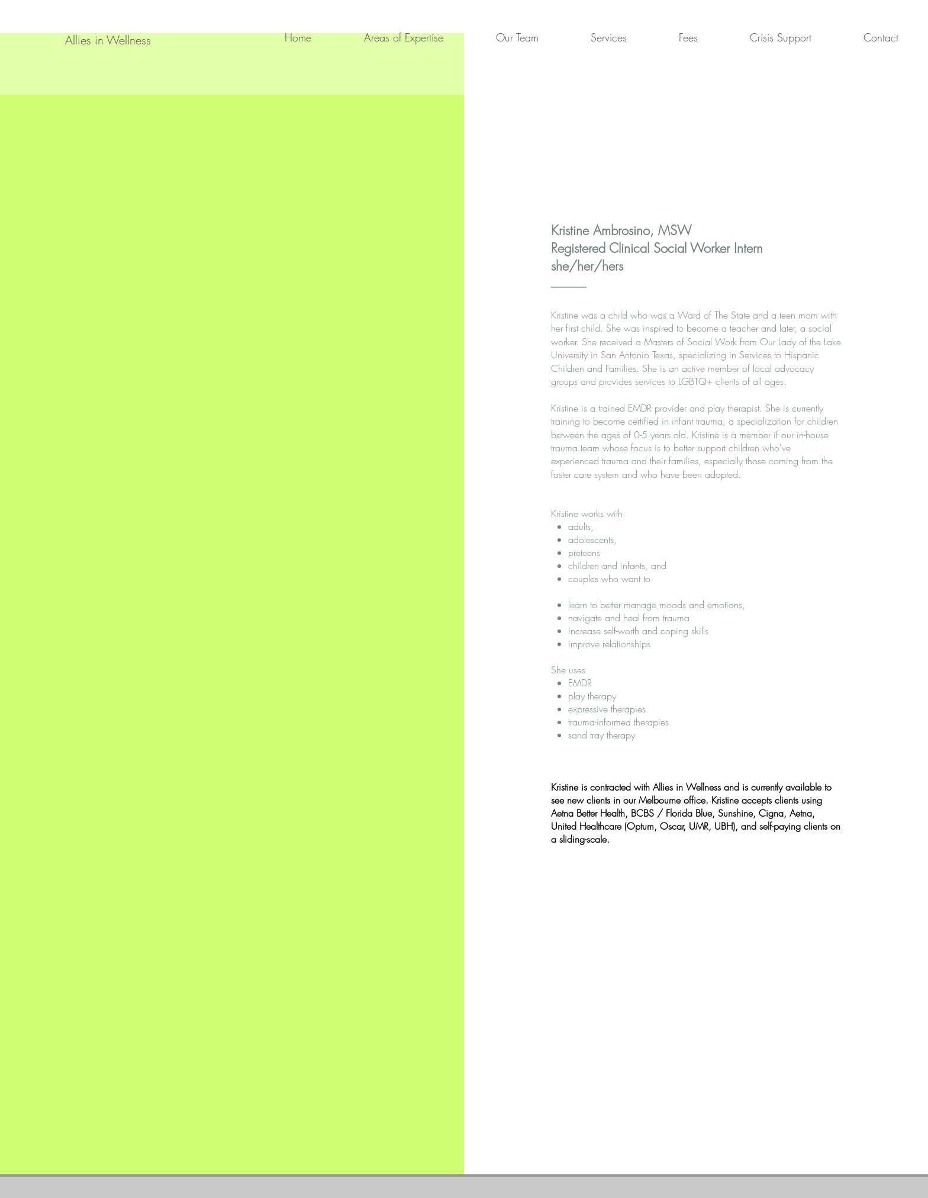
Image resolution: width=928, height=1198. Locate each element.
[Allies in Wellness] (107, 40)
